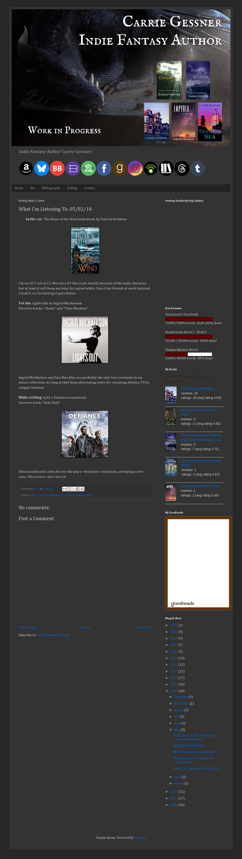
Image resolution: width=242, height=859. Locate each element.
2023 (174, 632)
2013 (174, 791)
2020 (174, 651)
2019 (174, 658)
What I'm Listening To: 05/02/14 (196, 768)
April (178, 777)
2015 (174, 684)
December (181, 697)
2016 (174, 678)
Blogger (140, 837)
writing (69, 495)
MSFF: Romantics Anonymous (194, 752)
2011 (174, 798)
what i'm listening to (51, 495)
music (33, 495)
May (177, 730)
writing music (84, 495)
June (177, 723)
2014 (174, 691)
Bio (32, 188)
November (182, 703)
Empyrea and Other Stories (200, 486)
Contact (89, 188)
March (179, 783)
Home (19, 188)
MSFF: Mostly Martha (188, 745)
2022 (174, 638)
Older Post (142, 627)
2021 (174, 645)
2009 (174, 805)
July (177, 716)
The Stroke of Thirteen (197, 388)
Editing (72, 188)
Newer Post (28, 627)
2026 (174, 625)
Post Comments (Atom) (53, 635)
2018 (174, 664)
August (179, 710)
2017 (174, 671)
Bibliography (51, 188)
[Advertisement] (194, 271)
